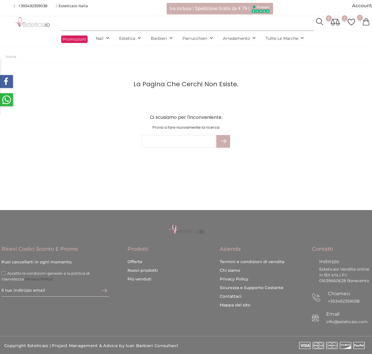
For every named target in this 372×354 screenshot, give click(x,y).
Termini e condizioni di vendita (252, 261)
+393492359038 (32, 5)
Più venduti (139, 279)
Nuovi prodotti (142, 270)
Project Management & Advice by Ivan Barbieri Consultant (115, 345)
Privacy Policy (234, 279)
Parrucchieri (198, 38)
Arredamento (240, 38)
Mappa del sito (235, 305)
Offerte (134, 261)
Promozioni (74, 39)
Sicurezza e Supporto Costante (251, 287)
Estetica (130, 38)
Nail (103, 38)
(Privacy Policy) (39, 279)
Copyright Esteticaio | (28, 345)
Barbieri (162, 38)
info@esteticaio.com (347, 321)
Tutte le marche (285, 38)
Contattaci (230, 296)
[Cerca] (178, 141)
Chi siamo (230, 270)
